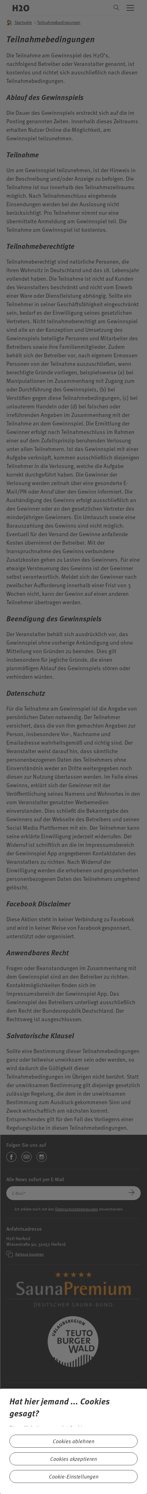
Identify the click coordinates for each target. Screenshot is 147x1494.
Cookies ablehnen (73, 1441)
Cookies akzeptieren (73, 1459)
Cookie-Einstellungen (73, 1476)
